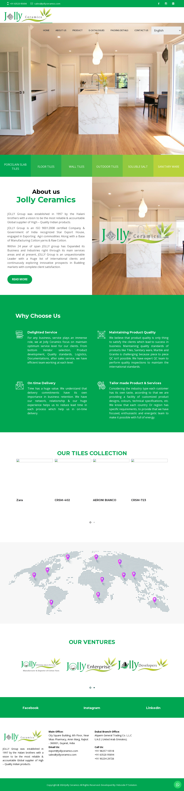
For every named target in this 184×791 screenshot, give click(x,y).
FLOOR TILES (46, 172)
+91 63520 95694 (18, 3)
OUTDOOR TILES (107, 172)
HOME (46, 30)
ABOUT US (60, 30)
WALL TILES (76, 172)
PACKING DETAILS (119, 30)
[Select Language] (166, 30)
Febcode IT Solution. (126, 785)
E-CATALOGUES (96, 30)
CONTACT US (141, 30)
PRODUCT (78, 30)
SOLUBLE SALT (138, 172)
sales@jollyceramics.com (47, 3)
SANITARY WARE (168, 172)
